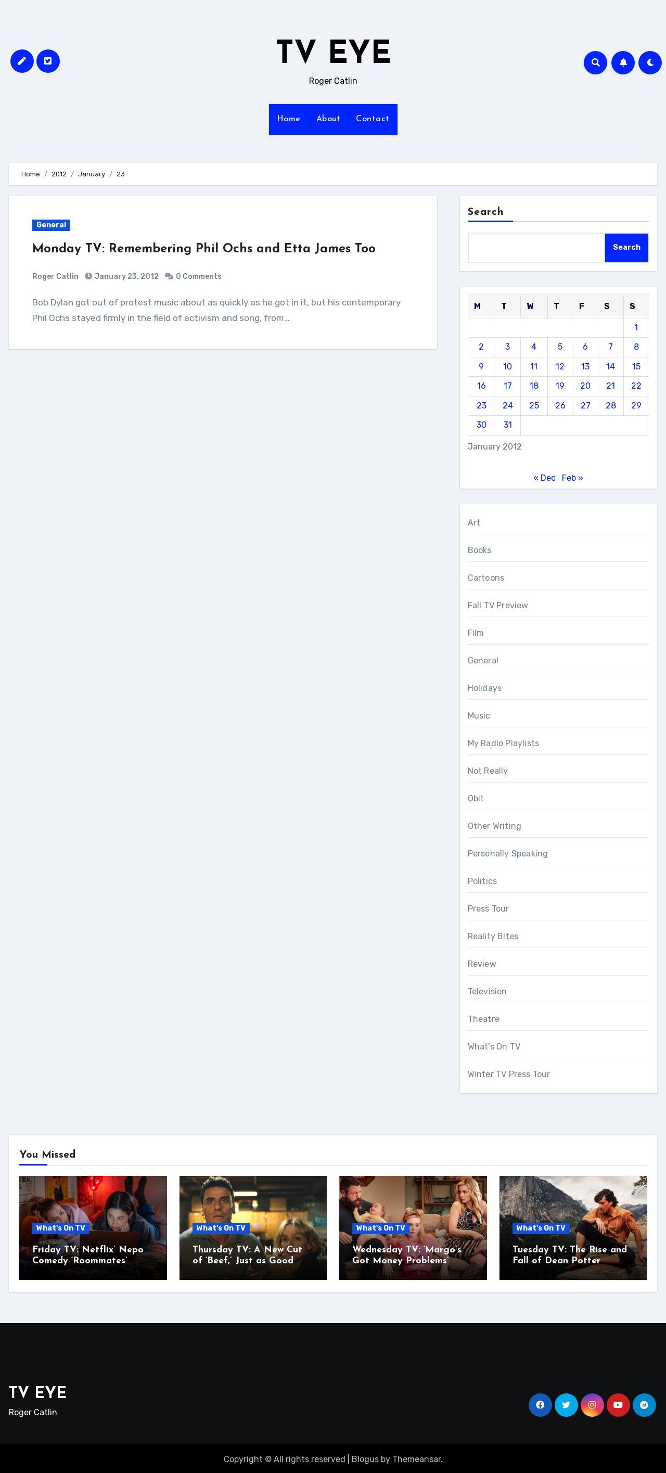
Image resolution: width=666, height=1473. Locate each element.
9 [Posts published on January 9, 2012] (481, 367)
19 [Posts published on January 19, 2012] (560, 386)
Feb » (572, 478)
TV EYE (333, 55)
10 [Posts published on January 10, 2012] (507, 367)
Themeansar (416, 1457)
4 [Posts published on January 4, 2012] (533, 347)
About (328, 119)
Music (479, 716)
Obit (476, 798)
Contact (373, 119)
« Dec (544, 478)
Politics (482, 881)
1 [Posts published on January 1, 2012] (636, 327)
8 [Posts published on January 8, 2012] (636, 347)
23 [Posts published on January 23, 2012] (481, 406)
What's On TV (494, 1047)
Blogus (365, 1457)
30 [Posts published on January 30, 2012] (481, 425)
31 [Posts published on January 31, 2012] (508, 425)
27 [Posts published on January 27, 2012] (586, 406)
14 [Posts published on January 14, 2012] (610, 367)
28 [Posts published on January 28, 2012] (611, 406)
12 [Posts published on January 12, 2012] (560, 367)
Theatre (483, 1019)
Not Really (488, 771)
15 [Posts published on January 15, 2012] (636, 367)
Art (474, 523)
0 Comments (199, 276)
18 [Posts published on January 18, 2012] (534, 386)
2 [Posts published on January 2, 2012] (481, 347)
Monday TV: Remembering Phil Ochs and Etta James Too (204, 249)
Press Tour (488, 909)
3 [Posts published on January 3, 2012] (507, 347)
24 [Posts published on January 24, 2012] (508, 406)
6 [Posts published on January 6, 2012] (585, 347)
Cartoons (486, 578)
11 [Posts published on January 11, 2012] (533, 367)
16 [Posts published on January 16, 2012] (481, 386)
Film (476, 633)
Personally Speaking (508, 854)
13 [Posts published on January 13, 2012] (585, 367)
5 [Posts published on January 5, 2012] (560, 347)
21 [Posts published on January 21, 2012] (610, 386)
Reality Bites (493, 936)
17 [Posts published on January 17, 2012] (508, 386)
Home (289, 119)
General (51, 225)
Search (486, 212)
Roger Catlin (55, 276)
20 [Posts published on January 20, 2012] (585, 386)
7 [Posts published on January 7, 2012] (610, 347)
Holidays (485, 688)
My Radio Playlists (504, 743)
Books (480, 550)
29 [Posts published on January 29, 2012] (636, 406)
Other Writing (495, 826)
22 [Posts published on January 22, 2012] (636, 386)
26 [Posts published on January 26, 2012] (560, 406)
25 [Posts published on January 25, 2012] (534, 406)
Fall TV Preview (498, 605)
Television (487, 991)
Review (482, 964)
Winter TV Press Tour (509, 1074)
